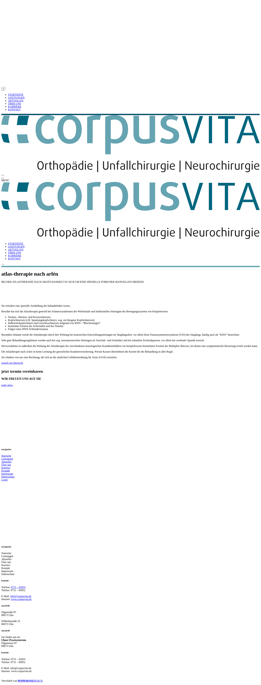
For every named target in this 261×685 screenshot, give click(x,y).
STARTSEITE (15, 94)
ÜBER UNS (14, 103)
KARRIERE (14, 106)
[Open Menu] (2, 175)
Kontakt (5, 470)
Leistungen (7, 458)
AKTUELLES (15, 100)
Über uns (6, 464)
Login (4, 479)
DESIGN (38, 680)
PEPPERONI (25, 680)
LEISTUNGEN (16, 97)
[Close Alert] (3, 89)
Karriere (5, 467)
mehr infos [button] (7, 385)
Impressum (7, 473)
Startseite (6, 455)
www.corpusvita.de (21, 599)
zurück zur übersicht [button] (12, 363)
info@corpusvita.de (20, 596)
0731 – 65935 (18, 587)
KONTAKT (14, 109)
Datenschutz (7, 476)
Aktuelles (6, 461)
